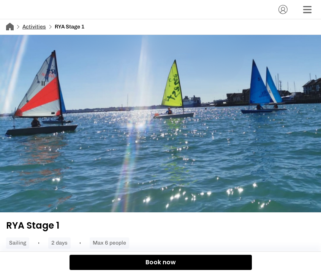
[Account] (283, 9)
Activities (34, 27)
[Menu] (307, 9)
